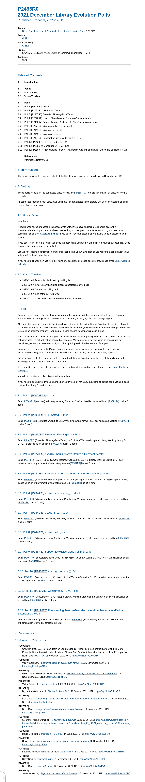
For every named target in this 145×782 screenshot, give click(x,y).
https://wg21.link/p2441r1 (92, 759)
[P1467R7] (37, 434)
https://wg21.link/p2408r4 (34, 744)
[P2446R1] (37, 532)
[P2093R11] (38, 414)
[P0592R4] (113, 401)
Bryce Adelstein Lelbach (47, 234)
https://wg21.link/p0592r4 (34, 666)
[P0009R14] (38, 395)
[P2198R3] (40, 610)
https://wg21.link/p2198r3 (40, 702)
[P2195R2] (80, 193)
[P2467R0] (37, 551)
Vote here (23, 221)
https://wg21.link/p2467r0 (117, 773)
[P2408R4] (37, 473)
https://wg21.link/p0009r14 (85, 655)
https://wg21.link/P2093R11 (91, 684)
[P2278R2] (37, 453)
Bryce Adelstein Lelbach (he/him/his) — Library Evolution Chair (53, 31)
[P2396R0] (40, 590)
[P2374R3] (37, 493)
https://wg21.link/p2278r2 (34, 712)
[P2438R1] (40, 571)
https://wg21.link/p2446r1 (92, 766)
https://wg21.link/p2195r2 (107, 691)
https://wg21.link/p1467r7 (58, 677)
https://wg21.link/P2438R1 (111, 751)
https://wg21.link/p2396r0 (97, 734)
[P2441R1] (37, 512)
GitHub (25, 38)
